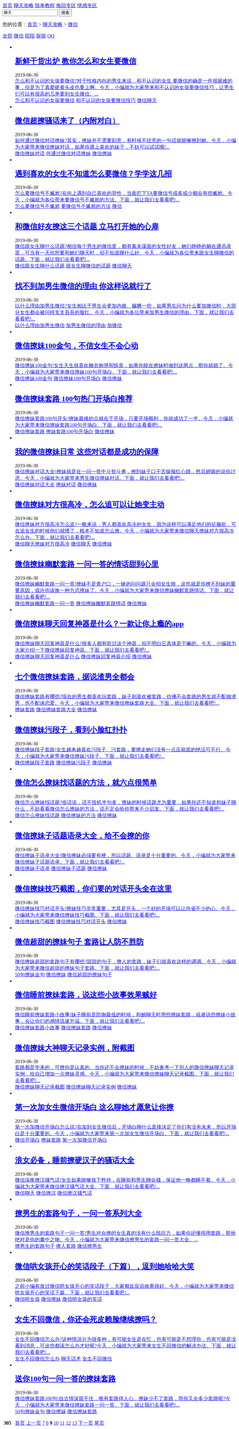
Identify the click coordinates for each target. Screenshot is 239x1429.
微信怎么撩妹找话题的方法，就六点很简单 (86, 783)
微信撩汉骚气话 (74, 1193)
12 (68, 1423)
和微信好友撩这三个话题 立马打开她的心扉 (87, 226)
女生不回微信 (97, 1358)
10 (56, 1423)
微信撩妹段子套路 (35, 762)
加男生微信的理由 (86, 325)
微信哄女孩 (27, 1299)
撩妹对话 (66, 484)
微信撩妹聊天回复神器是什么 (47, 656)
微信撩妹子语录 (32, 868)
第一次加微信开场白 (84, 1140)
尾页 (99, 1423)
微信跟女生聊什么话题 (40, 265)
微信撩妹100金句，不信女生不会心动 (76, 346)
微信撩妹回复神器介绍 (106, 656)
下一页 (85, 1423)
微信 (73, 24)
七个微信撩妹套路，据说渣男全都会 (74, 677)
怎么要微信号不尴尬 (37, 206)
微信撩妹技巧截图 (35, 921)
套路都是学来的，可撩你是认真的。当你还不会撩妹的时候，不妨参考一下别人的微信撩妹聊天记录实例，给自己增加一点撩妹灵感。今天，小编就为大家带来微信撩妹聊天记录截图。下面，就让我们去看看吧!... (124, 1074)
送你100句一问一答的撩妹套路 (65, 1379)
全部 (7, 35)
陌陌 (30, 35)
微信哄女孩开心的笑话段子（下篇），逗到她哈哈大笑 (104, 1266)
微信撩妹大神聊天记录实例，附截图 (74, 1048)
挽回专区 (66, 5)
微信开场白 (27, 1140)
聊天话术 (71, 1358)
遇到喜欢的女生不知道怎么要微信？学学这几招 (93, 174)
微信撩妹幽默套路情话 (101, 603)
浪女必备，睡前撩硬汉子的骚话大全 (74, 1160)
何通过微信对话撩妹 (68, 153)
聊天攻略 (24, 5)
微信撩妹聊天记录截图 (40, 1087)
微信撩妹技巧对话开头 (81, 921)
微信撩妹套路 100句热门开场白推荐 (74, 399)
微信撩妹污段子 (73, 762)
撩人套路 (66, 1246)
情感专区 (87, 5)
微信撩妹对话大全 (35, 484)
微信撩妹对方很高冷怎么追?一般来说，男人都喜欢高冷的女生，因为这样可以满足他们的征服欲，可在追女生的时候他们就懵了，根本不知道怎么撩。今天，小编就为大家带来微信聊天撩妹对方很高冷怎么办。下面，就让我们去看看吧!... (125, 531)
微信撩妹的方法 (78, 815)
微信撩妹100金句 (33, 378)
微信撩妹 (102, 153)
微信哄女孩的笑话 (82, 1299)
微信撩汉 (46, 1193)
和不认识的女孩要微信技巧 (106, 100)
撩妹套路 (25, 709)
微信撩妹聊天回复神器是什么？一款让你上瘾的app (99, 624)
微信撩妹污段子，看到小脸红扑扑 (71, 730)
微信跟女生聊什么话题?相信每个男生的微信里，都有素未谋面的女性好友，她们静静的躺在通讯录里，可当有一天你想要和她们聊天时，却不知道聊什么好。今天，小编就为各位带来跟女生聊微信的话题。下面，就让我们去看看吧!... (124, 253)
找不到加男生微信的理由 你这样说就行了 (83, 286)
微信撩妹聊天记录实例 (91, 1087)
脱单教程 (45, 5)
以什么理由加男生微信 (40, 325)
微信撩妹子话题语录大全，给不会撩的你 (82, 836)
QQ (50, 35)
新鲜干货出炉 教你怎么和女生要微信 (75, 61)
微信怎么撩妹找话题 (37, 815)
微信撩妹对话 (30, 153)
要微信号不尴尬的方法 (86, 206)
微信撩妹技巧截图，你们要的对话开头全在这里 (93, 889)
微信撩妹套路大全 (56, 709)
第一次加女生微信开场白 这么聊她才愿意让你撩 (94, 1107)
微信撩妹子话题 (68, 868)
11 (62, 1423)
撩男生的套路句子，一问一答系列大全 (78, 1213)
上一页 (33, 1423)
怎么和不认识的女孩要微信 (45, 100)
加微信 (114, 325)
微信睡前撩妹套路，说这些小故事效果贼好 (86, 995)
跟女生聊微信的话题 (88, 265)
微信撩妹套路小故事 (37, 1027)
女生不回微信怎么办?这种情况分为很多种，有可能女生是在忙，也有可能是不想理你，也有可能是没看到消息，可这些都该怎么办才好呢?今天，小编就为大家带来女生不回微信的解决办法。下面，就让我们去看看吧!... (125, 1346)
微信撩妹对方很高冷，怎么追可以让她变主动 (89, 505)
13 (74, 1423)
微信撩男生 (89, 1246)
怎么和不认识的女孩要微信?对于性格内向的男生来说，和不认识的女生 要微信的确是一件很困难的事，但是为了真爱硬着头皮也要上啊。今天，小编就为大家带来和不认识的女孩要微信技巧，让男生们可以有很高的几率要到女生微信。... (124, 87)
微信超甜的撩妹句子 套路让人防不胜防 (79, 942)
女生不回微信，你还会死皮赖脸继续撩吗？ (86, 1319)
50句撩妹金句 (30, 974)
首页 (7, 5)
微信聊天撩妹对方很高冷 (42, 543)
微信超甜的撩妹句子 (89, 974)
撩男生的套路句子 (35, 1246)
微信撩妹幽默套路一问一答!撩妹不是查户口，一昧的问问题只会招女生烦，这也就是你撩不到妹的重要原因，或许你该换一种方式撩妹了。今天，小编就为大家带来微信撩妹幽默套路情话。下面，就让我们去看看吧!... (125, 590)
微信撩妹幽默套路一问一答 (45, 603)
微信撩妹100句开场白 (77, 378)
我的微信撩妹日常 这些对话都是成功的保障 (87, 452)
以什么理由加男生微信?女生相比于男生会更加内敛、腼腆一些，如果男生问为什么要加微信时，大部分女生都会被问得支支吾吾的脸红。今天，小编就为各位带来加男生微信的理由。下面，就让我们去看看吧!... (125, 312)
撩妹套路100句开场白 (69, 431)
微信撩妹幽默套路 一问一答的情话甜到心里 (87, 564)
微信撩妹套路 (30, 431)
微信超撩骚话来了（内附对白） (67, 121)
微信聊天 (147, 100)
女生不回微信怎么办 (37, 1358)
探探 (41, 35)
